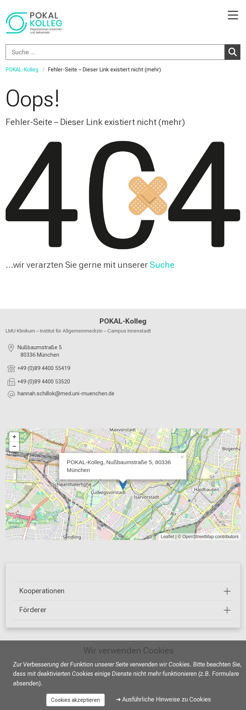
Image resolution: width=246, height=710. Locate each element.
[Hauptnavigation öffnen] (233, 16)
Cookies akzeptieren (75, 700)
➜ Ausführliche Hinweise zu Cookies (163, 699)
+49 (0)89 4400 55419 (44, 368)
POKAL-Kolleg (22, 70)
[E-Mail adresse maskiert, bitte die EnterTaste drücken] (66, 394)
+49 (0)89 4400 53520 (44, 382)
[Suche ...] (115, 52)
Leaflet (167, 536)
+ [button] (14, 437)
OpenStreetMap (198, 536)
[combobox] (123, 52)
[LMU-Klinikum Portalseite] (32, 22)
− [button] (14, 446)
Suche (162, 265)
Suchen (234, 52)
